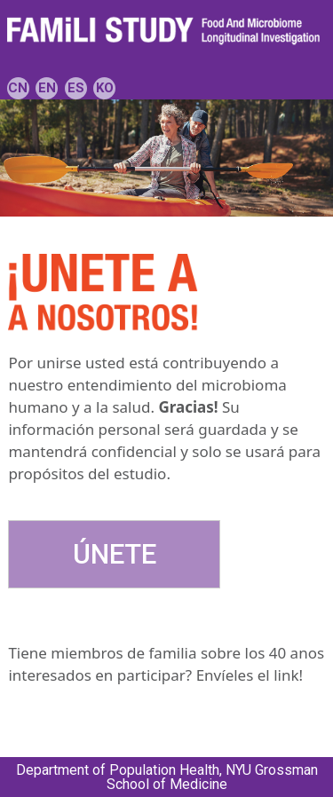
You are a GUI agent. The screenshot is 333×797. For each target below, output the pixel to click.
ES (75, 88)
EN (47, 88)
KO (105, 88)
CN (18, 88)
